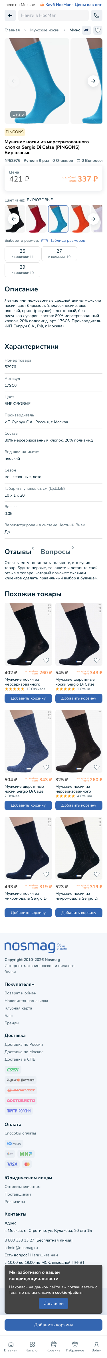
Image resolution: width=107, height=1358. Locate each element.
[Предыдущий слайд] (13, 81)
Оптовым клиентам (23, 1186)
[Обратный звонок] (96, 15)
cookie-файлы (68, 1292)
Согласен (53, 1303)
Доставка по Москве (24, 1052)
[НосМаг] (53, 947)
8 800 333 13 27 (19, 1240)
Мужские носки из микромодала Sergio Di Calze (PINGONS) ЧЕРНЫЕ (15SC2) (76, 896)
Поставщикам (18, 1194)
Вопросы (56, 551)
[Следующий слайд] (93, 81)
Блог (9, 1015)
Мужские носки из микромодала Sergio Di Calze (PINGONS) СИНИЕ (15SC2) (27, 896)
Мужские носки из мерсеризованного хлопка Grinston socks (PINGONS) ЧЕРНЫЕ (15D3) (25, 682)
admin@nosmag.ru (21, 1247)
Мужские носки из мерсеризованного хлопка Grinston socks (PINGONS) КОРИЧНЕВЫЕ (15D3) (75, 789)
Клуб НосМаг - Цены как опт (71, 4)
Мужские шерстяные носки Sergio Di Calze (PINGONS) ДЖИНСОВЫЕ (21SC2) (26, 789)
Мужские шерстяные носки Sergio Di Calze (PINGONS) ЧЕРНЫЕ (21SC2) (75, 682)
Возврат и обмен (20, 993)
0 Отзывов (63, 160)
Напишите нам (44, 1255)
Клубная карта (18, 1008)
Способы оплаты (20, 1133)
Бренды (12, 1023)
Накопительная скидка (26, 1001)
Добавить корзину (28, 698)
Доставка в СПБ (20, 1059)
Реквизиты (15, 1201)
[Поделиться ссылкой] (86, 30)
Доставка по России (24, 1044)
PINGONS (15, 132)
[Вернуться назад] (10, 15)
